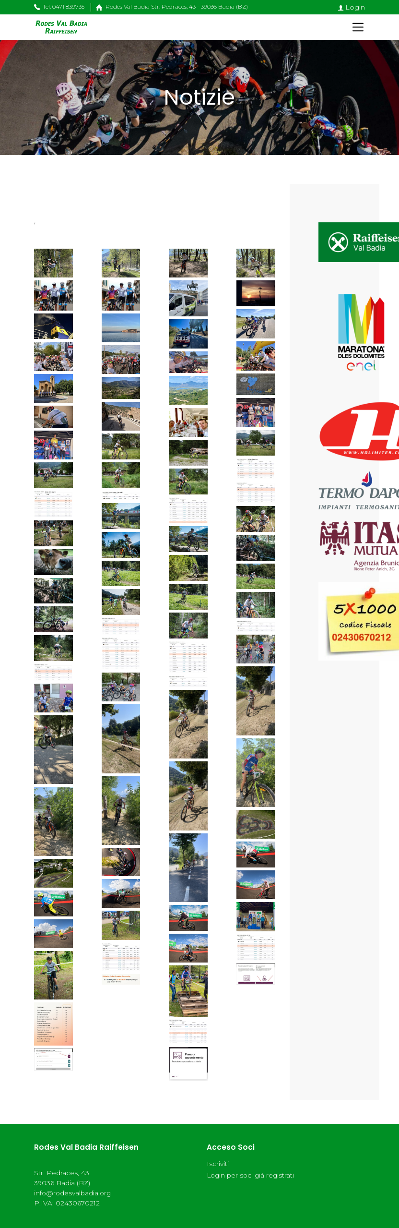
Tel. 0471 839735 (59, 6)
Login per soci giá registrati (250, 1175)
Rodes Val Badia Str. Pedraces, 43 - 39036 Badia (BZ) (169, 6)
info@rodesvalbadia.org (72, 1193)
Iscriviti (218, 1164)
